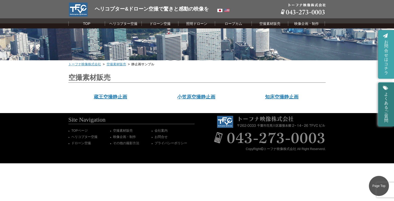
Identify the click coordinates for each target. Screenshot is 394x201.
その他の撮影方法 (126, 143)
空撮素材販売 (269, 24)
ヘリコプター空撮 (123, 24)
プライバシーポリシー (171, 143)
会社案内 (161, 130)
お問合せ (161, 137)
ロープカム (233, 24)
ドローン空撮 (160, 24)
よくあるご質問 (385, 104)
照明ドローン (196, 24)
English (226, 10)
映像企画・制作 (306, 24)
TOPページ (79, 130)
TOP (86, 24)
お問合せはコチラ (385, 53)
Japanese (219, 10)
